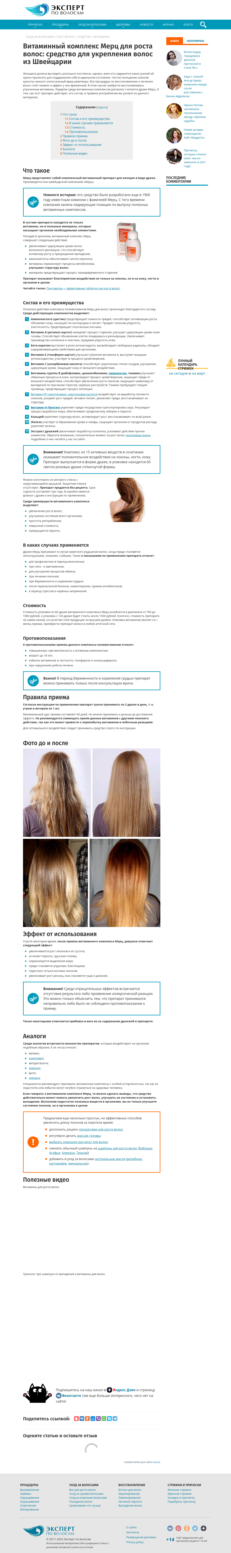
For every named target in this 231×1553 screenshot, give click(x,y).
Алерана (68, 1153)
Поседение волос (80, 1501)
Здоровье (123, 26)
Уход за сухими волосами (86, 1494)
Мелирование (29, 1509)
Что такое (69, 114)
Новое (174, 41)
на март (198, 373)
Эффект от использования (81, 145)
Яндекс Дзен (124, 1389)
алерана (34, 1078)
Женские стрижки (179, 1490)
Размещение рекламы (141, 1537)
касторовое (58, 1163)
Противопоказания (81, 132)
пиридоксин (118, 373)
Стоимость (75, 127)
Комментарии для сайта (142, 1462)
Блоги (188, 24)
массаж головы (89, 1135)
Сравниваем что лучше (85, 1505)
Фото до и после (73, 140)
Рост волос (65, 37)
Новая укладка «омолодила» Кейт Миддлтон (194, 133)
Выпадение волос (130, 1505)
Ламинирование (129, 1497)
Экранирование (129, 1494)
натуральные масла (110, 1159)
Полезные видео (73, 153)
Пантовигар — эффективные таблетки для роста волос (83, 288)
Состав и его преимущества (87, 119)
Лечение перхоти (130, 1501)
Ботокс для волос (129, 1490)
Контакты (132, 1532)
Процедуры (60, 26)
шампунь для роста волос (117, 1148)
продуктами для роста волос (101, 1129)
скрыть (102, 107)
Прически (35, 26)
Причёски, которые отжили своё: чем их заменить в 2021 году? (195, 158)
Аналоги (67, 149)
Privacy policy (135, 1542)
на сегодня (178, 373)
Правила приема (74, 136)
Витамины (102, 37)
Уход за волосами (92, 26)
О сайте (131, 1527)
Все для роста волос (82, 1490)
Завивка (25, 1494)
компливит (36, 1058)
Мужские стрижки (179, 1494)
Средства (84, 37)
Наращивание (29, 1497)
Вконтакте (71, 1395)
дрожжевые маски (138, 435)
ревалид (34, 1068)
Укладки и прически (181, 1497)
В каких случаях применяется (89, 123)
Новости (146, 24)
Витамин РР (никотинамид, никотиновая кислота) (64, 394)
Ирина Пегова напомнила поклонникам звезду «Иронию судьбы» (195, 113)
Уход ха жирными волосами (88, 1497)
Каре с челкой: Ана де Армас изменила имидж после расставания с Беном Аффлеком (186, 86)
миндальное (77, 1163)
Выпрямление (29, 1490)
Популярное (195, 41)
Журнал (168, 24)
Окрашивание (29, 1501)
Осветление (28, 1505)
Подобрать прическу (182, 1501)
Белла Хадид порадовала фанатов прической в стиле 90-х (192, 59)
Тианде (81, 1153)
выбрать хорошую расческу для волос (78, 1142)
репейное (134, 1159)
